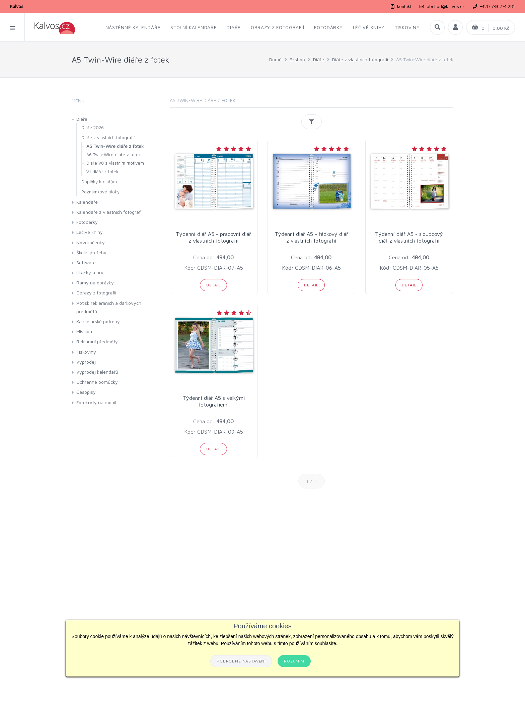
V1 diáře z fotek (102, 171)
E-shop (297, 59)
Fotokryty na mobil (96, 402)
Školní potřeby (91, 252)
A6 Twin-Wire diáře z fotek (113, 154)
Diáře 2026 (92, 127)
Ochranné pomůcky (97, 382)
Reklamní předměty (97, 341)
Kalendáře (87, 202)
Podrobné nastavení (241, 660)
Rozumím (294, 660)
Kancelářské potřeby (98, 321)
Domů (275, 59)
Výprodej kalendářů (97, 372)
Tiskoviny (86, 352)
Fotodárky (87, 222)
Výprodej (86, 362)
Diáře (318, 59)
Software (86, 262)
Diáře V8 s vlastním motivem (115, 163)
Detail (213, 284)
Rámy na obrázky (95, 282)
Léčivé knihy (89, 232)
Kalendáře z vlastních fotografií (109, 212)
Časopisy (86, 392)
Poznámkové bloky (100, 191)
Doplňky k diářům (99, 181)
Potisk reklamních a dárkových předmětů (108, 307)
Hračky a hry (89, 272)
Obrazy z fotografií (96, 292)
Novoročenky (90, 242)
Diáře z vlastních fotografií (360, 59)
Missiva (84, 331)
